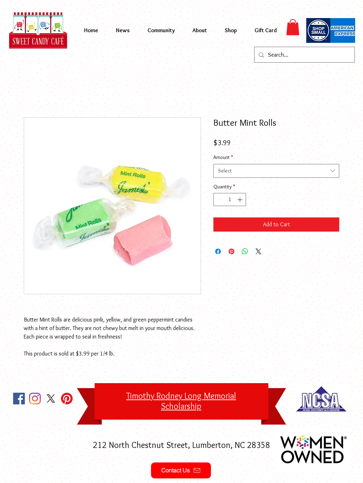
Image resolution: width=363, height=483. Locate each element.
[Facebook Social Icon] (19, 398)
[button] (293, 27)
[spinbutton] (229, 199)
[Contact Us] (181, 470)
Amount (223, 157)
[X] (51, 398)
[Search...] (304, 54)
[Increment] (240, 199)
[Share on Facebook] (218, 251)
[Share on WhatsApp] (245, 251)
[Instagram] (35, 398)
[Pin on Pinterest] (231, 251)
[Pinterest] (67, 398)
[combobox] (276, 171)
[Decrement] (218, 199)
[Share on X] (258, 251)
